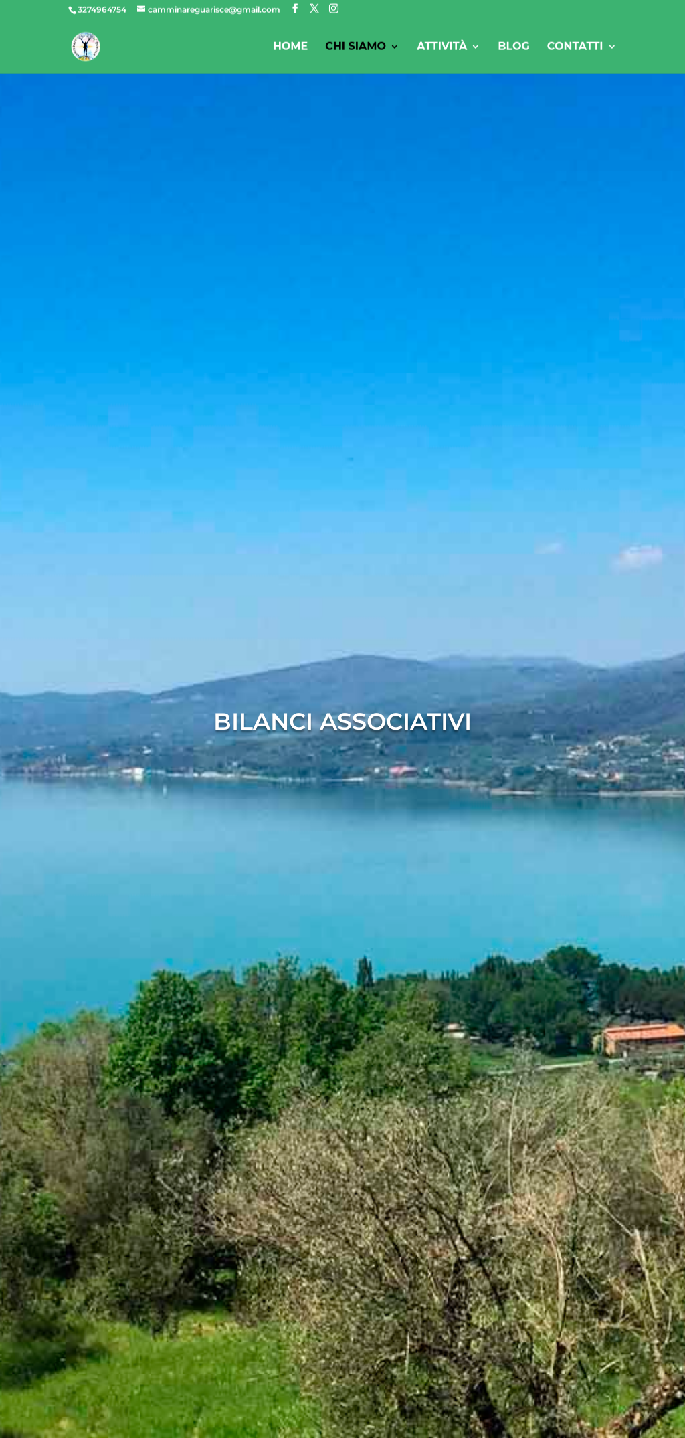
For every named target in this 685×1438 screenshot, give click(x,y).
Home (290, 48)
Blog (514, 48)
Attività (442, 48)
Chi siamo (355, 48)
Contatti (575, 48)
